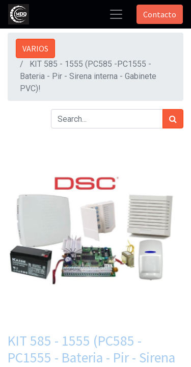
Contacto (159, 14)
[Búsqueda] (172, 118)
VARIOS (35, 48)
